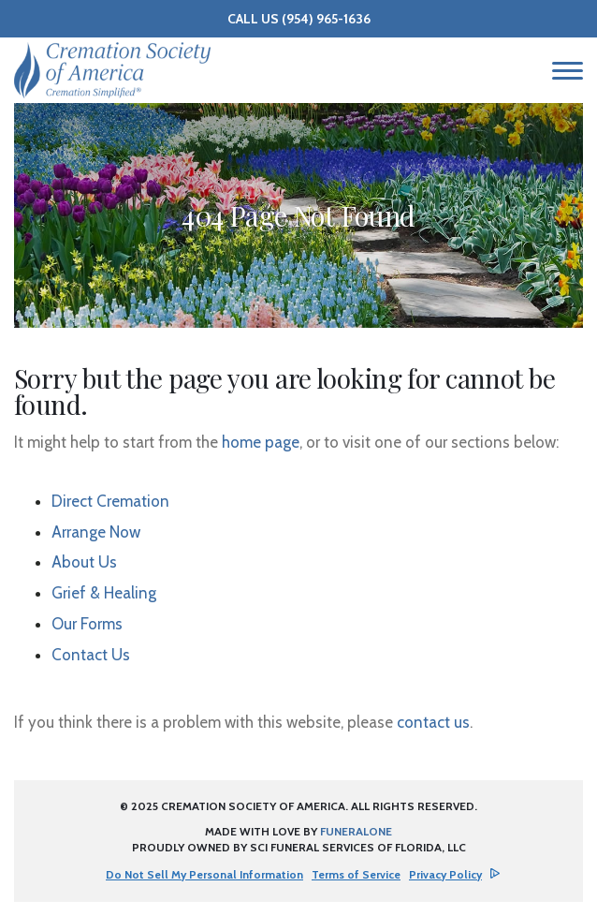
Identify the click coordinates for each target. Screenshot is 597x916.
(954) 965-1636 (326, 18)
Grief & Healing (103, 593)
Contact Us (90, 654)
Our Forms (87, 623)
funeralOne (356, 831)
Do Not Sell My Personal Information (204, 874)
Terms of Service (356, 874)
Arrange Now (95, 532)
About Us (84, 562)
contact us (433, 722)
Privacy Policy (445, 874)
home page (260, 442)
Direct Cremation (110, 501)
